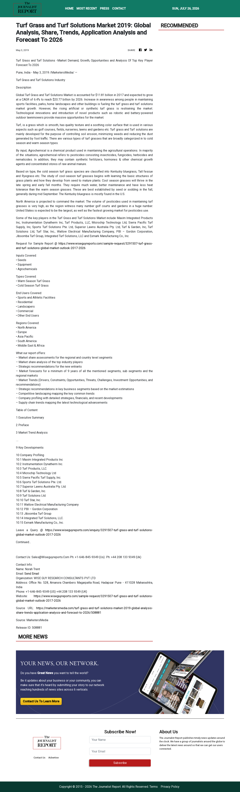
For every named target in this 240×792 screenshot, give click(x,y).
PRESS (104, 8)
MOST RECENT (86, 8)
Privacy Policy (170, 786)
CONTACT (119, 8)
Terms (153, 786)
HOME (69, 8)
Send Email (31, 573)
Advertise (53, 757)
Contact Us (39, 757)
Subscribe (120, 763)
